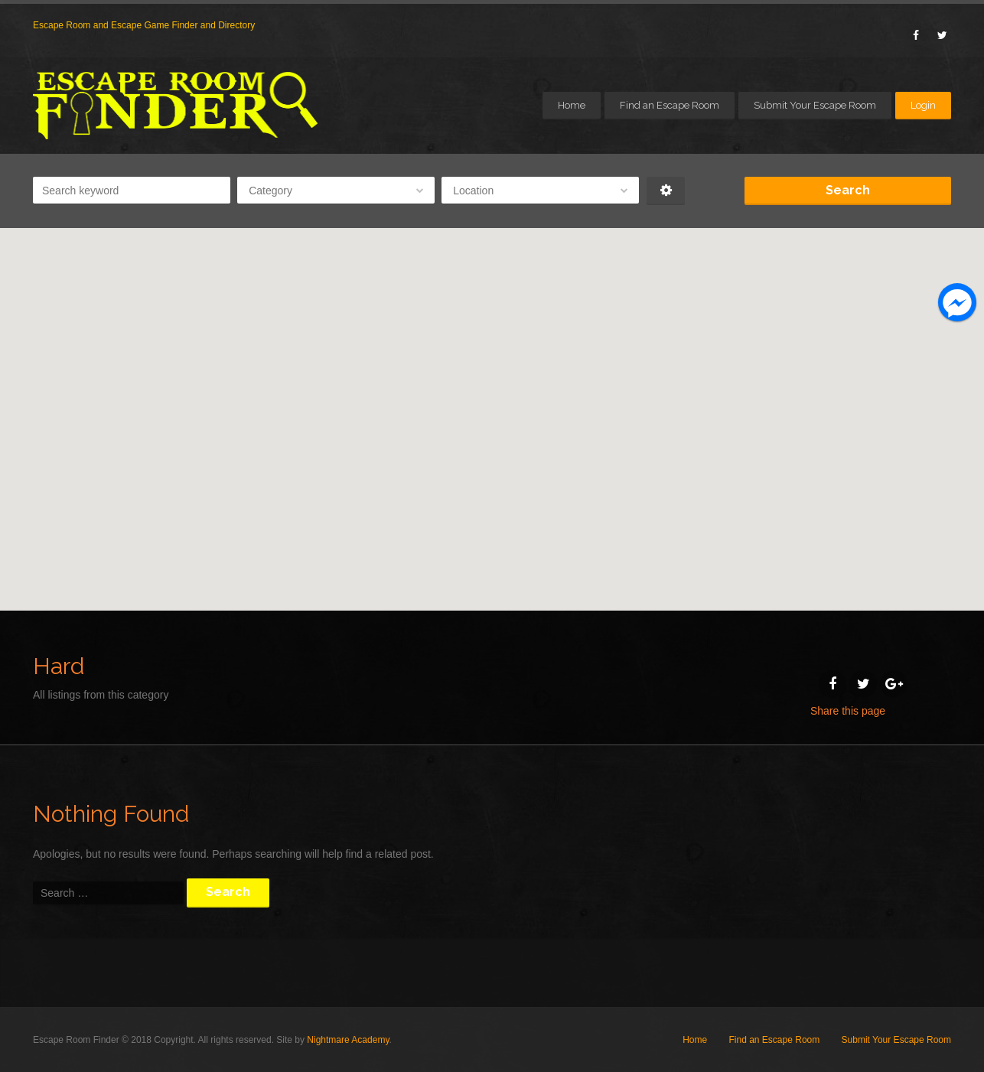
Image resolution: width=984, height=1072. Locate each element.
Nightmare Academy (348, 1040)
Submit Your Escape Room (815, 105)
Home (571, 105)
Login (923, 105)
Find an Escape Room (669, 105)
